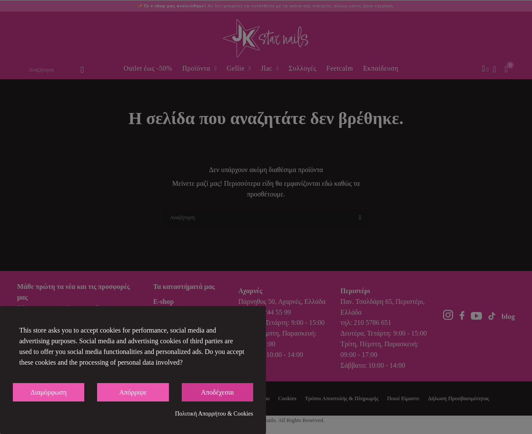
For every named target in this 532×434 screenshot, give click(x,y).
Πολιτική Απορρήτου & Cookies (214, 413)
